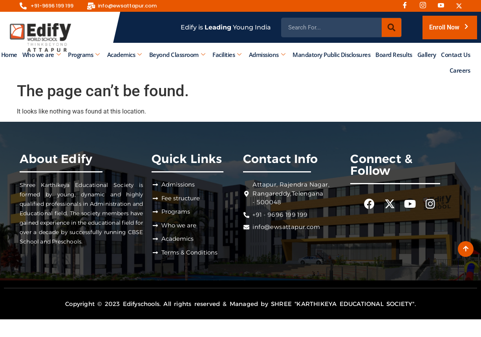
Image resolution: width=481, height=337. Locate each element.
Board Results (393, 55)
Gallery (426, 55)
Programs (84, 55)
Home (9, 55)
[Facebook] (407, 6)
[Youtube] (444, 6)
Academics (124, 55)
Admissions (267, 55)
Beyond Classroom (177, 55)
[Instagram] (426, 6)
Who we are (41, 55)
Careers (460, 70)
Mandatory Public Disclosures (331, 55)
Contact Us (455, 55)
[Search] (391, 27)
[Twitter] (462, 6)
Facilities (226, 55)
